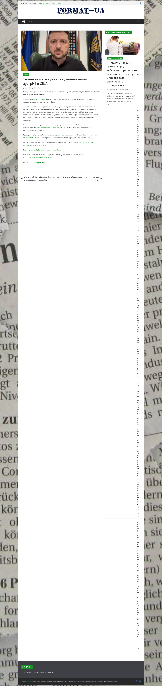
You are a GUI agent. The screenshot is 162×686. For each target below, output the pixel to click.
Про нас (31, 22)
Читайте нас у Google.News (34, 162)
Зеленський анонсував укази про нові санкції (82, 178)
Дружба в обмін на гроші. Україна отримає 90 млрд (49, 4)
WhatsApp (49, 157)
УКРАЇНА (26, 74)
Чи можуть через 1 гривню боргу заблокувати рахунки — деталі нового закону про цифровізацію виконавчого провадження (123, 74)
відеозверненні (39, 99)
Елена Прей (37, 88)
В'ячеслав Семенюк (124, 89)
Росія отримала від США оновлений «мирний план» (43, 150)
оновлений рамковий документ (48, 127)
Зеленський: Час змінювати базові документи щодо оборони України (40, 178)
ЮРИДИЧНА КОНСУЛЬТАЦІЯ (115, 58)
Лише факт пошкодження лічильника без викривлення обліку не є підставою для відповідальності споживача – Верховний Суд (138, 448)
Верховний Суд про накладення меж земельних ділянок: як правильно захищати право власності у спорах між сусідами (138, 165)
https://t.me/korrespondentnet (33, 157)
